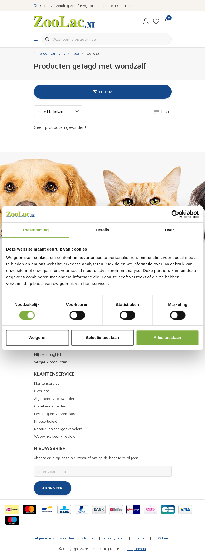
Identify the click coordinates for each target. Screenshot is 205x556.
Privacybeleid (114, 538)
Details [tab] (102, 230)
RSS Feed (162, 538)
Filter (102, 91)
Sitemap (140, 538)
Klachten (89, 538)
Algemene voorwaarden (54, 538)
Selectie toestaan (102, 337)
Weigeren (38, 337)
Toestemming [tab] (35, 230)
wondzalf (93, 53)
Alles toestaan (167, 337)
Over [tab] (169, 230)
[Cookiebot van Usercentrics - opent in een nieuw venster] (175, 214)
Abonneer (52, 488)
